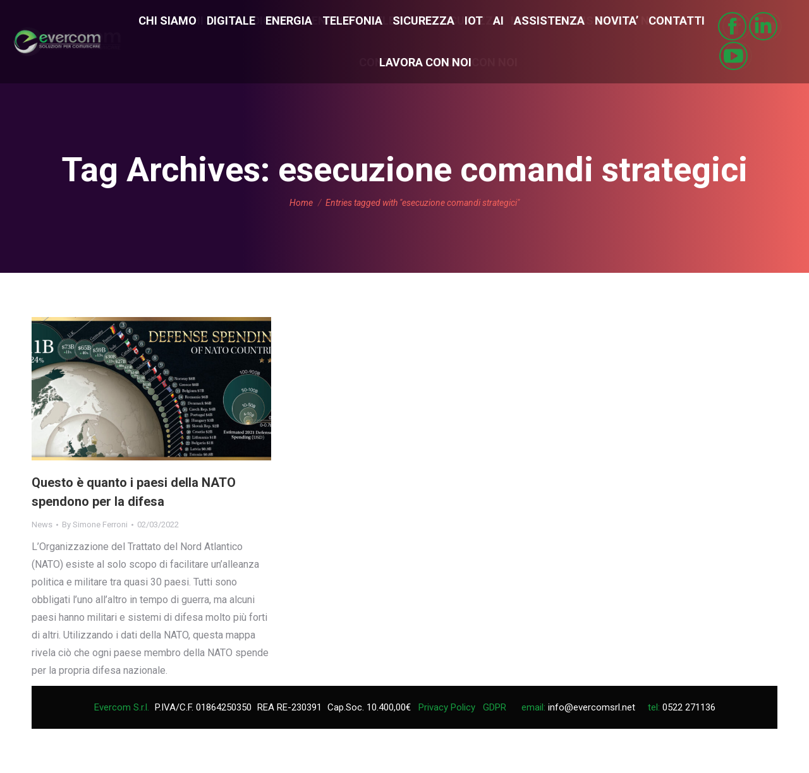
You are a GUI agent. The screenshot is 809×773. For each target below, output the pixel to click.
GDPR (494, 707)
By (95, 524)
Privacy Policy (446, 707)
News (42, 524)
